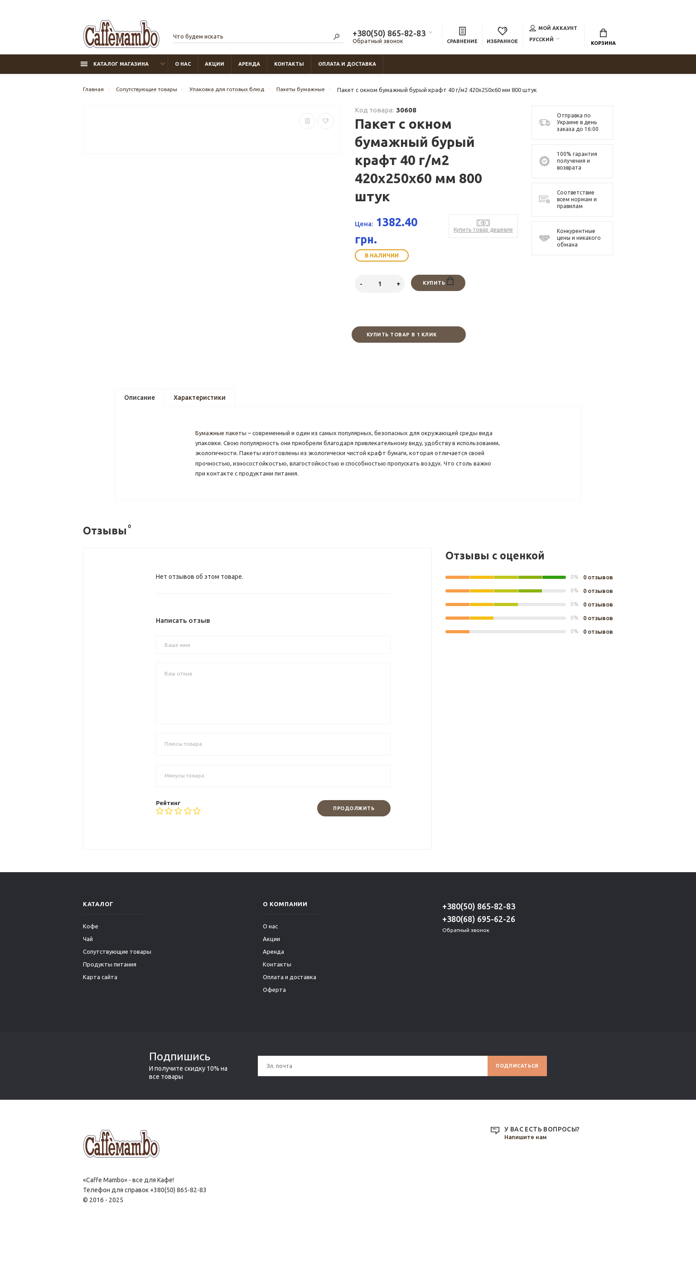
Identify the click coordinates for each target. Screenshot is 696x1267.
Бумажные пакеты (223, 449)
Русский (541, 40)
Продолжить (350, 839)
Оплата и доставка (347, 68)
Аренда (249, 68)
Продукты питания (109, 995)
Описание (139, 404)
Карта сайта (100, 1008)
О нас (183, 68)
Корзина (603, 38)
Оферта (274, 1021)
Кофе (90, 957)
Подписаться (514, 1097)
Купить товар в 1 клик (401, 340)
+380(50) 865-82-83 (389, 34)
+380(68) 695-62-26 (478, 950)
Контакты (289, 68)
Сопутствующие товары (117, 983)
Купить (437, 286)
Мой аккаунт (553, 29)
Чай (88, 970)
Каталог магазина (115, 68)
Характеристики (200, 404)
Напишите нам (527, 1168)
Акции (214, 68)
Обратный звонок (378, 42)
